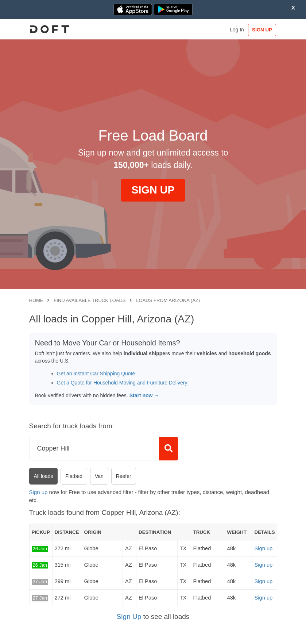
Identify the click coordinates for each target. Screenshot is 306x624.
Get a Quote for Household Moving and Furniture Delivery (122, 383)
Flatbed (73, 476)
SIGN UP (262, 29)
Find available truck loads (89, 300)
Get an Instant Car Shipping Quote (96, 373)
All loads (43, 476)
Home (36, 300)
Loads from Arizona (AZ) (168, 300)
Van (99, 476)
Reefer (123, 476)
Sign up (38, 492)
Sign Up (129, 616)
